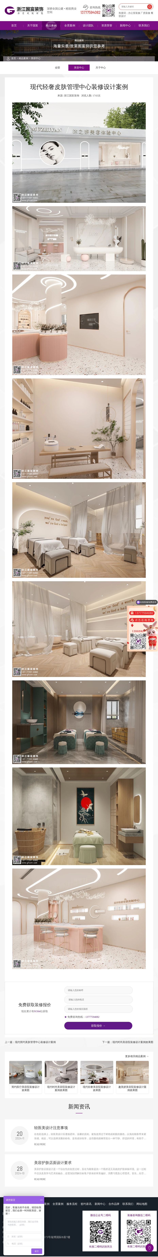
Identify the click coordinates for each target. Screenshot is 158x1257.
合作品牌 (114, 1204)
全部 (57, 67)
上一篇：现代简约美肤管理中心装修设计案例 (30, 1042)
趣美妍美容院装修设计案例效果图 (132, 1089)
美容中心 (35, 58)
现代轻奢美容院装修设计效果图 (97, 1089)
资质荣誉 (106, 25)
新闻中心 (125, 25)
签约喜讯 (86, 1204)
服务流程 (71, 1204)
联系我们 (144, 25)
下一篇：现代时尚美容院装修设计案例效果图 (127, 1042)
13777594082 (90, 13)
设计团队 (88, 25)
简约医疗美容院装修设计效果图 (26, 1089)
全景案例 (69, 25)
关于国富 (32, 25)
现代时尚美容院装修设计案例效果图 (61, 1089)
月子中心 (101, 67)
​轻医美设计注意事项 (51, 1128)
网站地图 (141, 1204)
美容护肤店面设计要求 (53, 1163)
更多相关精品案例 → (137, 1056)
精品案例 (51, 25)
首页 (14, 25)
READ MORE (40, 1145)
